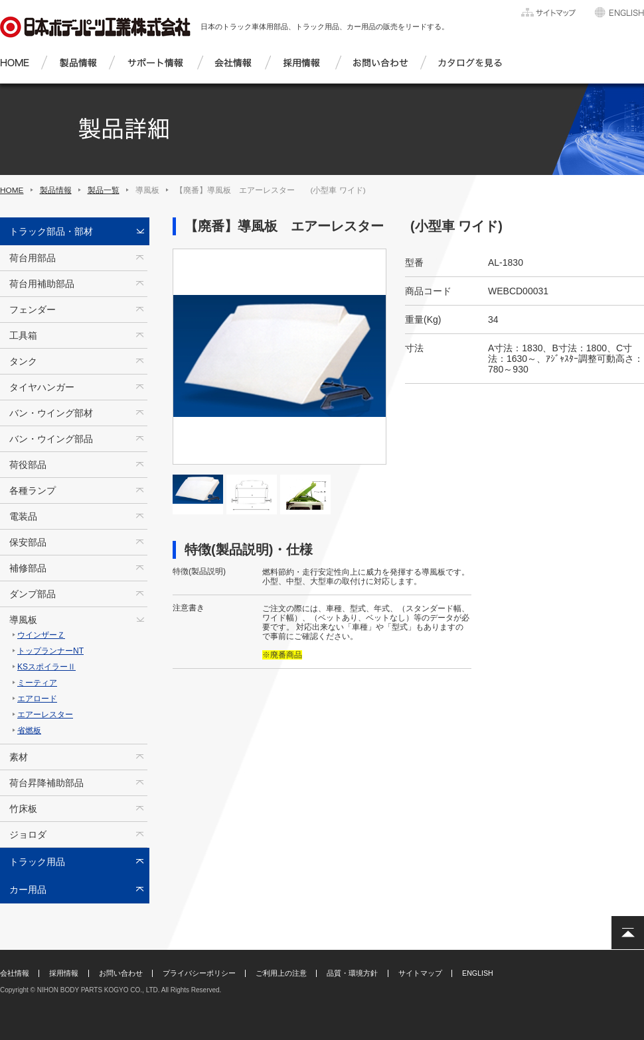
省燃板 (29, 730)
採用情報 (63, 973)
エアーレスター (45, 714)
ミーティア (37, 682)
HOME (12, 190)
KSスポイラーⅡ (46, 666)
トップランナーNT (50, 651)
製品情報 (56, 190)
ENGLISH (477, 973)
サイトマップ (420, 973)
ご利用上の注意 (281, 973)
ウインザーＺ (41, 635)
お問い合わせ (121, 973)
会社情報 (14, 973)
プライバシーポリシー (199, 973)
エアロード (37, 698)
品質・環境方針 (352, 973)
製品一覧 (104, 190)
